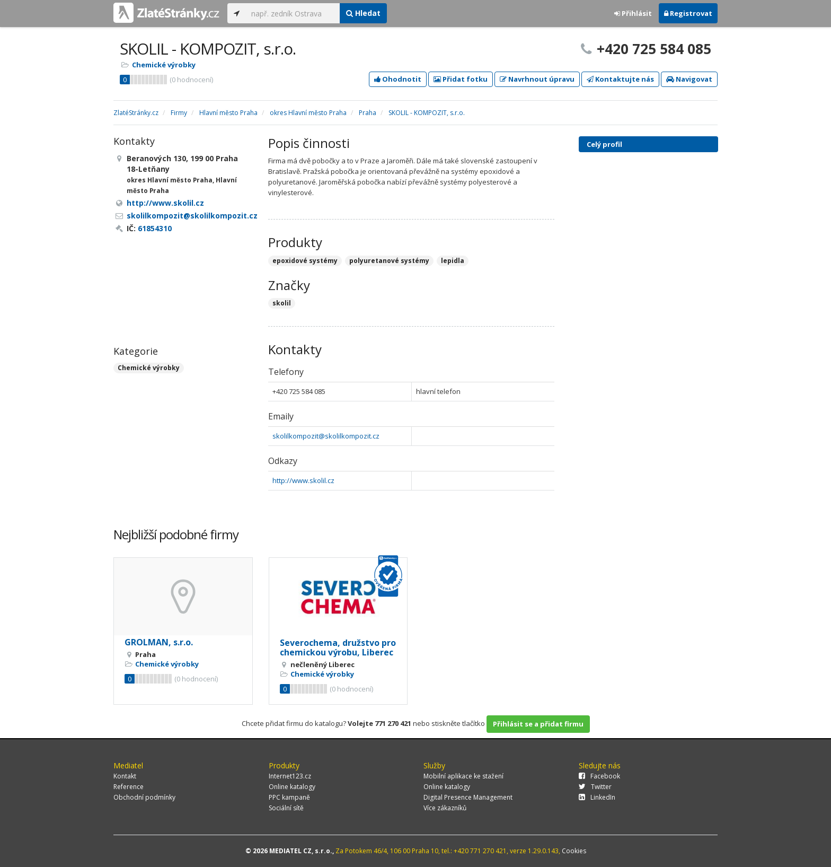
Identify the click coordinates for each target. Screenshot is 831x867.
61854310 (155, 228)
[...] (292, 13)
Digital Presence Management (467, 797)
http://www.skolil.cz (303, 480)
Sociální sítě (286, 807)
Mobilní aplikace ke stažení (463, 776)
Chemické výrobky (164, 64)
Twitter (595, 786)
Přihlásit (633, 13)
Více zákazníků (444, 807)
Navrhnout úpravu (537, 79)
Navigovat (689, 79)
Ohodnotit (397, 79)
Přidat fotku (461, 79)
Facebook (599, 776)
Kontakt (124, 776)
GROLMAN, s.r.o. (159, 642)
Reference (128, 786)
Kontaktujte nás (620, 79)
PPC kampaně (289, 797)
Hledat (363, 13)
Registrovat (688, 13)
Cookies (574, 850)
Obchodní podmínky (144, 797)
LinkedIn (597, 797)
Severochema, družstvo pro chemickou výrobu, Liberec (338, 647)
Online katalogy (292, 786)
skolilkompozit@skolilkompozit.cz (325, 436)
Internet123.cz (290, 776)
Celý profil (604, 144)
